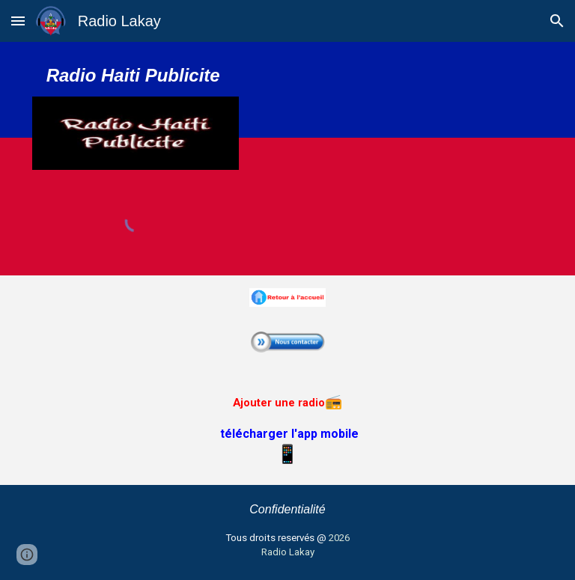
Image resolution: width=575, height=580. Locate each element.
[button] (18, 20)
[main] (136, 75)
